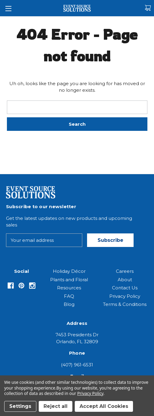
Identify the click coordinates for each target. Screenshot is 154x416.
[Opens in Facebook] (11, 285)
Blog (69, 304)
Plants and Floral (69, 279)
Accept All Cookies (104, 406)
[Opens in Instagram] (32, 285)
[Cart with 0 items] (148, 8)
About (125, 279)
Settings (20, 406)
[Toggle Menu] (8, 8)
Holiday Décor (69, 271)
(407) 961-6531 (77, 365)
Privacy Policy (124, 296)
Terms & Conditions (124, 304)
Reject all (56, 406)
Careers (125, 271)
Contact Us (124, 288)
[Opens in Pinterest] (21, 285)
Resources (69, 288)
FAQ (69, 296)
